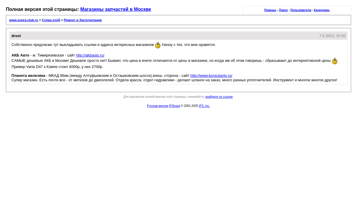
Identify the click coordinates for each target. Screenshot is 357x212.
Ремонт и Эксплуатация (83, 20)
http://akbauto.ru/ (90, 55)
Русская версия (157, 105)
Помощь (270, 10)
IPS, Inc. (204, 105)
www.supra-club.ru (23, 20)
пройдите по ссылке (219, 96)
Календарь (322, 10)
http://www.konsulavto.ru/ (211, 75)
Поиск (283, 10)
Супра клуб (51, 20)
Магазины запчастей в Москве (115, 9)
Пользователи (300, 10)
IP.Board (174, 105)
